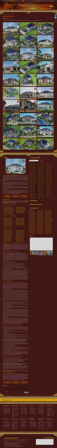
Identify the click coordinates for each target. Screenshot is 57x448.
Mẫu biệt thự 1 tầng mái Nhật (33, 198)
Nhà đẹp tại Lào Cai (48, 215)
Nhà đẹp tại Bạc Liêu (32, 226)
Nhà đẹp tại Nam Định (48, 233)
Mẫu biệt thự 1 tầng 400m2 (20, 224)
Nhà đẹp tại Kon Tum (32, 223)
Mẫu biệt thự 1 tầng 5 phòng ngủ (33, 193)
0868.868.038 (16, 196)
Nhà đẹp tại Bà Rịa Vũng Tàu (33, 227)
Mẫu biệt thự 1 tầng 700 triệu (8, 231)
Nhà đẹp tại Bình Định (32, 225)
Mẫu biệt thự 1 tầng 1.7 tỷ (33, 179)
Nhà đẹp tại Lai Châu (48, 216)
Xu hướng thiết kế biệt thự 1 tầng (41, 174)
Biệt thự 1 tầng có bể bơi (41, 164)
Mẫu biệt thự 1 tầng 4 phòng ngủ (21, 209)
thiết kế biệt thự (11, 182)
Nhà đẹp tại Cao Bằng (48, 227)
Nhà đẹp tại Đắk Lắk (32, 228)
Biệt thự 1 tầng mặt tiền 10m (49, 169)
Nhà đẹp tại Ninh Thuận (40, 214)
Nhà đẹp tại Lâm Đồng (40, 216)
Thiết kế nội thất (40, 418)
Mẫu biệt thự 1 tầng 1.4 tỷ (8, 235)
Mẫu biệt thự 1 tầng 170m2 (32, 189)
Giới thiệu (43, 0)
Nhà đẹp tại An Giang (40, 227)
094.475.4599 (7, 196)
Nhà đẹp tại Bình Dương (48, 224)
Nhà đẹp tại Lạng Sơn (32, 216)
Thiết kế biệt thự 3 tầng (7, 410)
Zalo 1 (55, 17)
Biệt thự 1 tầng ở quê (32, 164)
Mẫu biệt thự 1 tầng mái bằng (8, 208)
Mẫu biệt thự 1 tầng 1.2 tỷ (8, 234)
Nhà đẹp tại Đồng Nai (32, 233)
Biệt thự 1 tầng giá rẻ (32, 167)
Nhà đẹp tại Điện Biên (40, 233)
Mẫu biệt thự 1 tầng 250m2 (20, 223)
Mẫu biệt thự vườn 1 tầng (32, 197)
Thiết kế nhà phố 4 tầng (33, 425)
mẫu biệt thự (7, 176)
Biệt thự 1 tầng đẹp (48, 172)
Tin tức (46, 0)
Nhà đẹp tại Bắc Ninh (48, 225)
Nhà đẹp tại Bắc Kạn (40, 226)
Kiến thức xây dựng (38, 0)
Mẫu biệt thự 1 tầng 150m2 (8, 220)
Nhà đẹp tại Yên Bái (48, 217)
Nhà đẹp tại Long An (40, 215)
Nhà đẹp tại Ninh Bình (48, 214)
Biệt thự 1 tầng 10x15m (41, 162)
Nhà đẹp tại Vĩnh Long (40, 218)
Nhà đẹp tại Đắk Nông (40, 228)
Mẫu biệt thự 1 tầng (50, 409)
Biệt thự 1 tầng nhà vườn (40, 171)
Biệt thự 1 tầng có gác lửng (33, 166)
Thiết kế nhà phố (31, 418)
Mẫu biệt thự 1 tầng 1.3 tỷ (49, 176)
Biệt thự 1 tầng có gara (49, 164)
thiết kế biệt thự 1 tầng (22, 186)
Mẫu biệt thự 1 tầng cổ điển (20, 212)
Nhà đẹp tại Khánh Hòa (48, 228)
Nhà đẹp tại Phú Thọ (32, 214)
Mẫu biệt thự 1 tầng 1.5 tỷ (20, 235)
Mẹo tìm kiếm (40, 160)
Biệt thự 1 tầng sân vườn (40, 173)
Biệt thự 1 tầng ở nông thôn (49, 163)
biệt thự (10, 175)
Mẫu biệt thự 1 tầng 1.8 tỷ (8, 238)
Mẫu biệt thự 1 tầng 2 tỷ (7, 239)
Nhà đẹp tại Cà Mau (48, 223)
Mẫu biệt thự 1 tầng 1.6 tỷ (49, 177)
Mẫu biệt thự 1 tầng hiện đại (41, 195)
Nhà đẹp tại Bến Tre (40, 225)
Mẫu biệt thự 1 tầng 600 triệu (20, 230)
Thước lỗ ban (5, 0)
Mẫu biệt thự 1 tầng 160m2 (20, 220)
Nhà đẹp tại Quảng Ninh (32, 217)
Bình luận (26, 392)
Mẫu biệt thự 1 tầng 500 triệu (8, 230)
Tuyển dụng (50, 0)
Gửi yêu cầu (24, 196)
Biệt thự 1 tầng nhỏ (48, 170)
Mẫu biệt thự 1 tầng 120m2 (40, 185)
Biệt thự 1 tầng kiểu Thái (49, 167)
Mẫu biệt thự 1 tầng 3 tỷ (49, 180)
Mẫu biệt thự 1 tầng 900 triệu (49, 184)
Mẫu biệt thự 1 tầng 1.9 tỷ (20, 238)
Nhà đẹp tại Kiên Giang (40, 223)
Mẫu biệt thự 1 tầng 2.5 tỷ (20, 239)
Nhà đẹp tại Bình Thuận (32, 224)
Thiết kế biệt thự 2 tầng (7, 409)
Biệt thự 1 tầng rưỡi (32, 172)
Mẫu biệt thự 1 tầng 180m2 (40, 189)
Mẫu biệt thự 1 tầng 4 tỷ (33, 181)
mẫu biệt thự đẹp (7, 245)
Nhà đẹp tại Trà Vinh (32, 219)
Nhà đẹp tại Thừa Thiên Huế (49, 219)
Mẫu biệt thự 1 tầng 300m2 (8, 224)
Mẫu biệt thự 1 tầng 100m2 (32, 185)
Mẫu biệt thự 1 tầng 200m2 (8, 223)
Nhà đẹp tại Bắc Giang (48, 226)
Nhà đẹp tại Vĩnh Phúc (32, 218)
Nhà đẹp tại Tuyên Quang (48, 218)
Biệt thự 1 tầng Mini (32, 170)
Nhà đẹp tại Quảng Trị (40, 217)
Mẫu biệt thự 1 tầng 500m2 (40, 193)
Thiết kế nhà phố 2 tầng (33, 422)
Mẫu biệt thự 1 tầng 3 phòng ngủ (9, 209)
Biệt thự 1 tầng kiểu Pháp (40, 168)
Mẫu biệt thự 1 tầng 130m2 (8, 219)
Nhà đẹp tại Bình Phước (40, 224)
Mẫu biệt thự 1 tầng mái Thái (41, 198)
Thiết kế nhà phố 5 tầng (33, 426)
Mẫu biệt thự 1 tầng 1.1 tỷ (33, 176)
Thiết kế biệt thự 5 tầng (7, 413)
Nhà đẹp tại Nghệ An (32, 215)
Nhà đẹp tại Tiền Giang (40, 219)
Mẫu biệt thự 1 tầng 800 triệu (20, 231)
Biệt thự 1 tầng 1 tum (32, 162)
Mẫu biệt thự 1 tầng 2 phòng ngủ (21, 208)
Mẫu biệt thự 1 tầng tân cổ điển (8, 212)
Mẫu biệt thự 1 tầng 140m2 (20, 219)
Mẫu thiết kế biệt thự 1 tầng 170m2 (41, 197)
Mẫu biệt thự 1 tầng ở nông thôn (8, 213)
